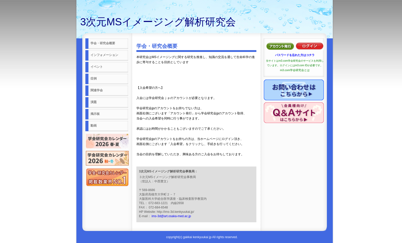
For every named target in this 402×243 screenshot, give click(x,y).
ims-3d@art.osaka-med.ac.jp (171, 216)
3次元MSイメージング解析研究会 (158, 21)
